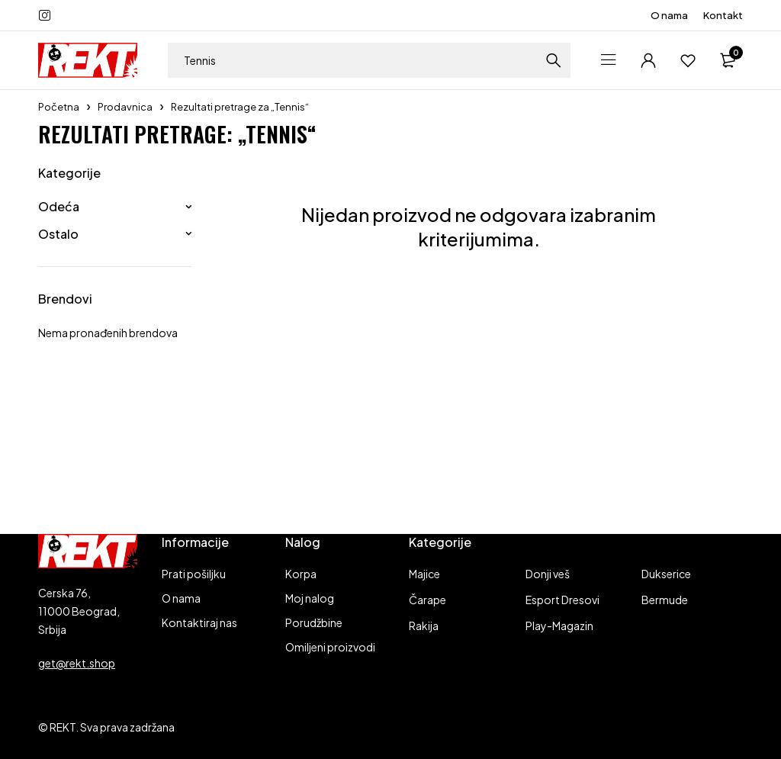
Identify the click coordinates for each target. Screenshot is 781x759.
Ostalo (58, 234)
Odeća (58, 206)
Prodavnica (125, 107)
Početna (58, 107)
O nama (669, 15)
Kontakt (723, 15)
